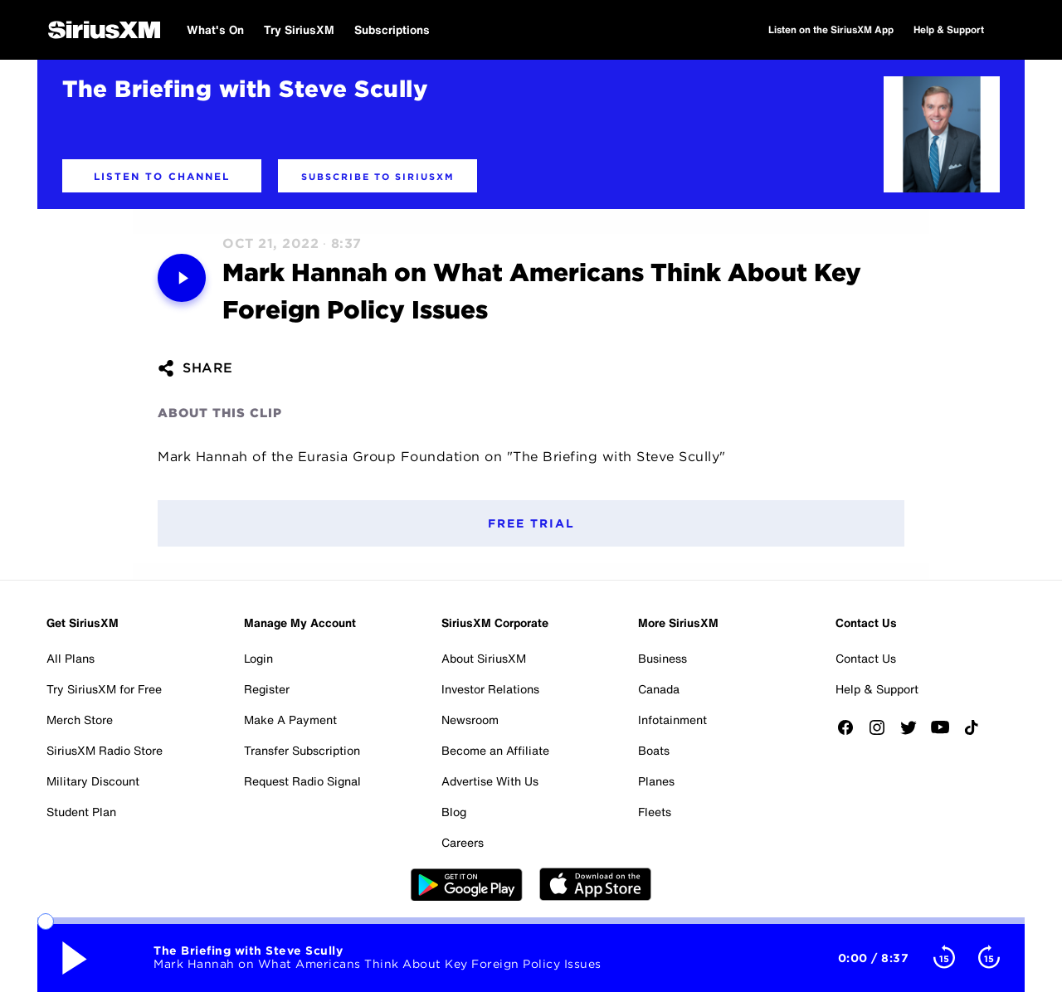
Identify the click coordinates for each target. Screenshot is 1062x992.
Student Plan (81, 811)
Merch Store (79, 719)
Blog (453, 811)
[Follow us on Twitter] (914, 733)
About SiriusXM (483, 658)
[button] (161, 175)
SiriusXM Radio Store (104, 750)
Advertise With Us (489, 781)
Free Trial (531, 523)
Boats (654, 750)
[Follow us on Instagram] (883, 733)
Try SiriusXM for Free (104, 689)
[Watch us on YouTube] (946, 733)
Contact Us (865, 658)
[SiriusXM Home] (104, 30)
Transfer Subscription (302, 750)
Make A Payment (290, 719)
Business (662, 658)
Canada (659, 689)
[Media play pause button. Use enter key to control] (182, 278)
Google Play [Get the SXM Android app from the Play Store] (467, 884)
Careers (462, 842)
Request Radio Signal (302, 781)
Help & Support (876, 689)
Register (267, 689)
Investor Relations (490, 689)
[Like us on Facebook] (851, 733)
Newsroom (470, 719)
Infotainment (672, 719)
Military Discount (92, 781)
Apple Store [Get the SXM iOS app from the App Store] (595, 884)
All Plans (70, 658)
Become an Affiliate (495, 750)
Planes (656, 781)
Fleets (654, 811)
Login (258, 658)
